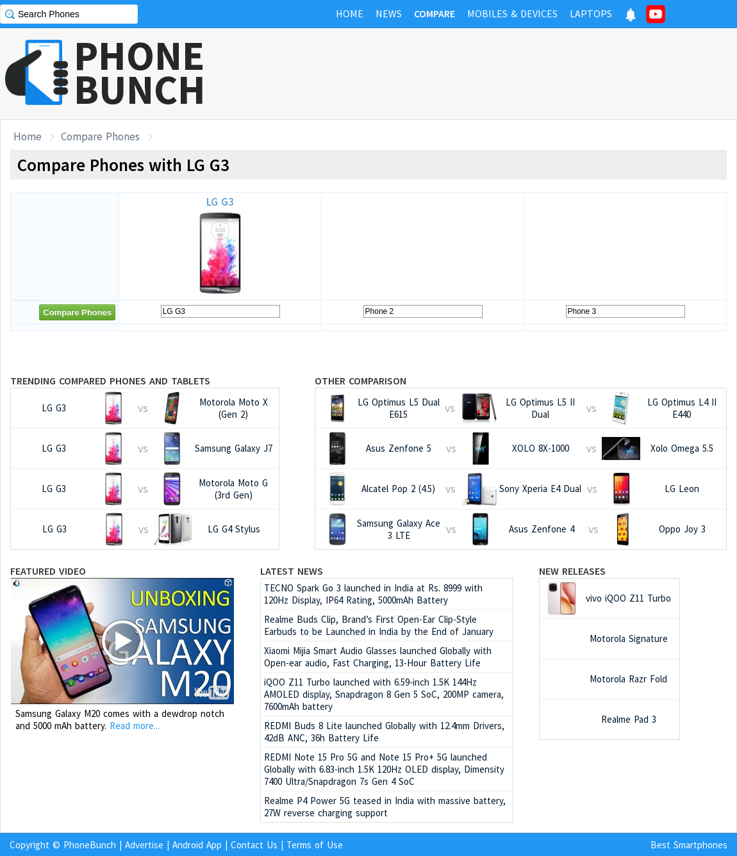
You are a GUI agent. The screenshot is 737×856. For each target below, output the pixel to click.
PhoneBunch (89, 845)
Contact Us (254, 845)
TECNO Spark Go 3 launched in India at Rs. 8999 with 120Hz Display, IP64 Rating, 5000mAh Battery (373, 594)
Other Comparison (360, 380)
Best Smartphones (688, 845)
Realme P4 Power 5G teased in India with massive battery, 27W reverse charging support (385, 806)
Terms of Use (314, 845)
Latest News (291, 570)
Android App (197, 845)
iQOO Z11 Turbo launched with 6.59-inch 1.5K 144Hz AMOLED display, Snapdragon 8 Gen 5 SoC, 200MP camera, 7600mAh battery (384, 694)
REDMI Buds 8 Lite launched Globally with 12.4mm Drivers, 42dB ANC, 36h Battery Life (384, 732)
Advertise (144, 845)
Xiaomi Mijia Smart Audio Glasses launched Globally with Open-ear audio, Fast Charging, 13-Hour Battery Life (378, 657)
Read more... (135, 726)
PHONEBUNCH (140, 72)
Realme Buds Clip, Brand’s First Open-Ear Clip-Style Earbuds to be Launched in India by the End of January (378, 625)
